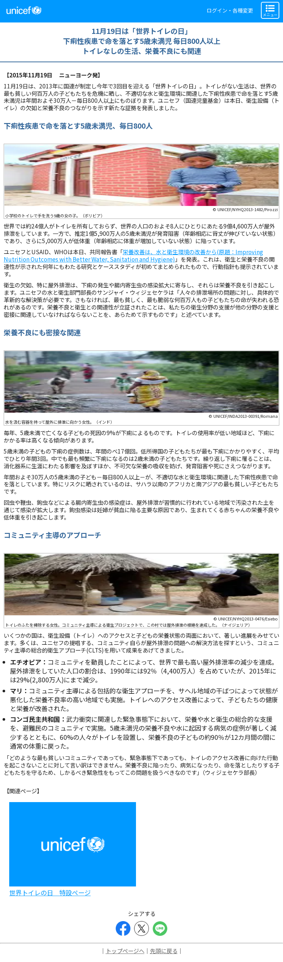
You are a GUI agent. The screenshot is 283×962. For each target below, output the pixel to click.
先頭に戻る (164, 951)
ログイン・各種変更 (230, 10)
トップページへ (125, 951)
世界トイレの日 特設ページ (50, 892)
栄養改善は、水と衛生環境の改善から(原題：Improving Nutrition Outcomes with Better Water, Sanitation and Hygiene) (133, 255)
